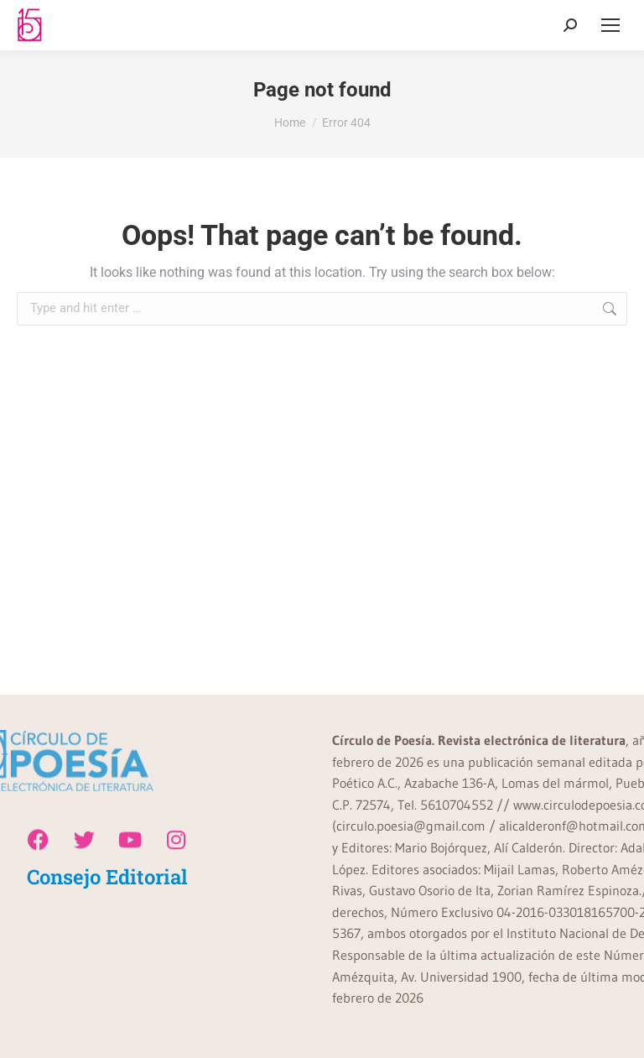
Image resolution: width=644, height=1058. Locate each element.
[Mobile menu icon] (610, 25)
